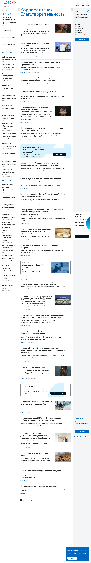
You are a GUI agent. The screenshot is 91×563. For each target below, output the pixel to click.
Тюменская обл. (35, 72)
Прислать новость (79, 30)
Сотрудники (78, 26)
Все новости (5, 294)
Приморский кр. (34, 56)
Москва (33, 86)
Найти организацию (58, 393)
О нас (76, 22)
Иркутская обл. (34, 378)
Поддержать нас (79, 34)
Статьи (22, 38)
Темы (22, 19)
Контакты (77, 24)
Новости (22, 72)
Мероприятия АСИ (79, 28)
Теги (27, 19)
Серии (21, 122)
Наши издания (78, 32)
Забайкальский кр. (35, 204)
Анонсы (22, 223)
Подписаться (59, 154)
